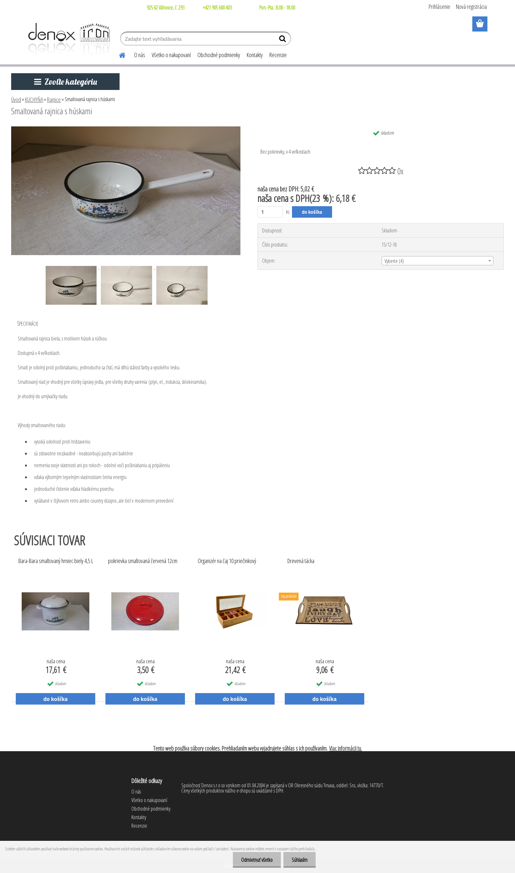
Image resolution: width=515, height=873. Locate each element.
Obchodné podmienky (218, 55)
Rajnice (54, 99)
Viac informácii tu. (345, 748)
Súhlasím (299, 859)
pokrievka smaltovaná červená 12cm (142, 561)
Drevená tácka (300, 561)
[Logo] (68, 39)
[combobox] (437, 260)
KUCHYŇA (34, 99)
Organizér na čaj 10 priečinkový (227, 561)
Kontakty (255, 55)
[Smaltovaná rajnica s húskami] (125, 129)
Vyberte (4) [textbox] (394, 261)
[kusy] (270, 212)
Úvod (16, 99)
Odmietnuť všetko (257, 859)
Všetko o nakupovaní (171, 55)
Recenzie (278, 55)
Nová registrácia (471, 7)
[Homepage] (118, 54)
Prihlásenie (439, 7)
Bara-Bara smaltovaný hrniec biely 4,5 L (55, 561)
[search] (283, 40)
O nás (139, 55)
